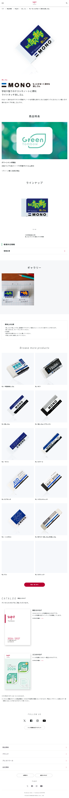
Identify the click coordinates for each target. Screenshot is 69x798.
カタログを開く (36, 618)
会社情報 (5, 767)
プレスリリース (7, 761)
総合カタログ (43, 775)
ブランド (5, 754)
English (34, 781)
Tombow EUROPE (39, 793)
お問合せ (25, 775)
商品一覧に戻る (34, 584)
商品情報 (5, 747)
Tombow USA (28, 793)
